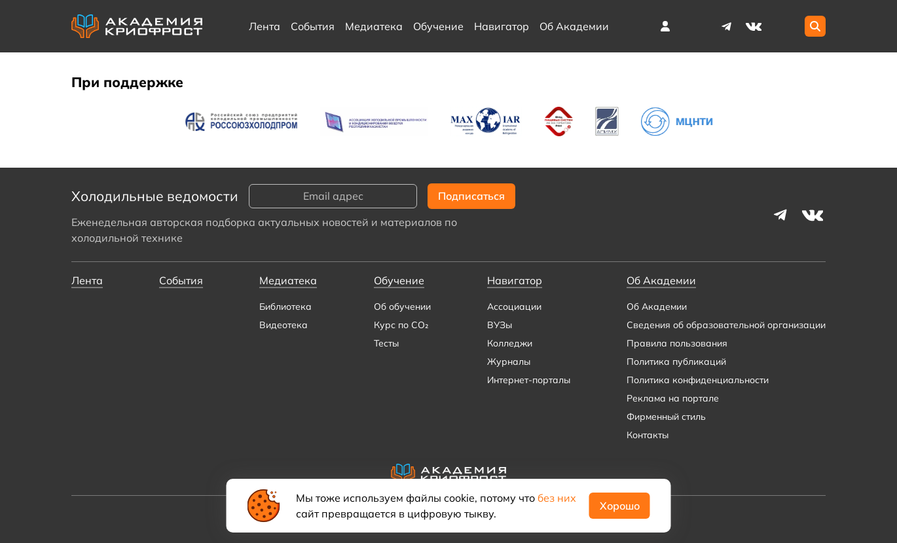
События (313, 26)
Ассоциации (514, 306)
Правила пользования (677, 343)
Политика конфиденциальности (698, 380)
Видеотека (283, 325)
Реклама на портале (673, 398)
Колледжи (509, 343)
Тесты (386, 343)
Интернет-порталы (528, 380)
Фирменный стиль (666, 416)
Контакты (647, 435)
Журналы (508, 361)
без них (557, 497)
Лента (264, 26)
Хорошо (620, 505)
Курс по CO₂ (401, 325)
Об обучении (402, 306)
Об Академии (657, 306)
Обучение (438, 26)
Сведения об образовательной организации (726, 325)
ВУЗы (499, 325)
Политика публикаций (676, 361)
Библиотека (285, 306)
